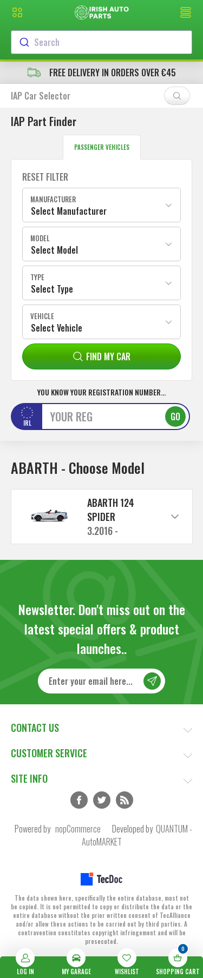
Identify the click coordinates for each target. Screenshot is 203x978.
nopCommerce (78, 828)
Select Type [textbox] (52, 288)
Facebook (79, 800)
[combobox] (101, 42)
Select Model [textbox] (54, 249)
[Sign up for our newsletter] (101, 681)
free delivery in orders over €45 (102, 72)
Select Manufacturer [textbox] (69, 210)
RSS (124, 800)
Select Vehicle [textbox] (56, 327)
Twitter (101, 800)
